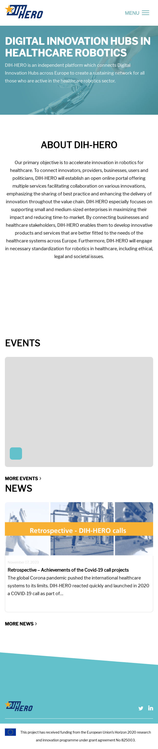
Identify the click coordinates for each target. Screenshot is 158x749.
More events (21, 478)
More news (19, 623)
